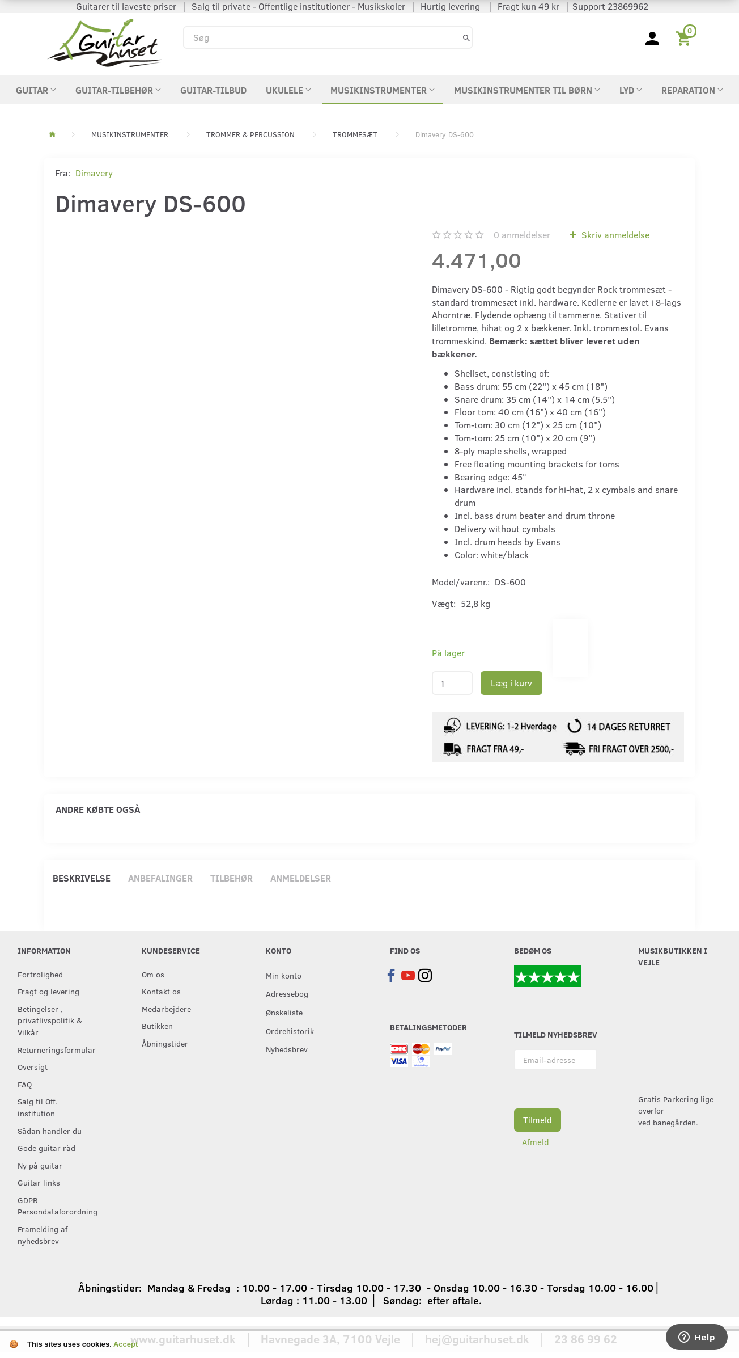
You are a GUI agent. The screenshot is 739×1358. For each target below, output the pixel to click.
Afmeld (535, 1142)
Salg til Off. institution (38, 1107)
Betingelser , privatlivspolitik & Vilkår (50, 1020)
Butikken (157, 1025)
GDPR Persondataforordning (56, 1205)
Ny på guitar (40, 1165)
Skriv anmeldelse (614, 235)
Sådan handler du (50, 1130)
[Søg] (466, 37)
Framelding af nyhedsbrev (42, 1234)
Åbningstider (165, 1043)
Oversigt (33, 1066)
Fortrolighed (40, 974)
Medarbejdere (166, 1008)
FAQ (25, 1084)
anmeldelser (522, 235)
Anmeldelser (300, 878)
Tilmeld (537, 1119)
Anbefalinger (160, 878)
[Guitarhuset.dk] (104, 41)
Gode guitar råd (46, 1147)
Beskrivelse (82, 878)
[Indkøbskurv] (685, 37)
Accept (125, 1344)
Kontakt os (161, 991)
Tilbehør (231, 878)
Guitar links (39, 1182)
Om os (153, 974)
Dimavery (94, 173)
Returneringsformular (56, 1049)
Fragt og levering (48, 991)
